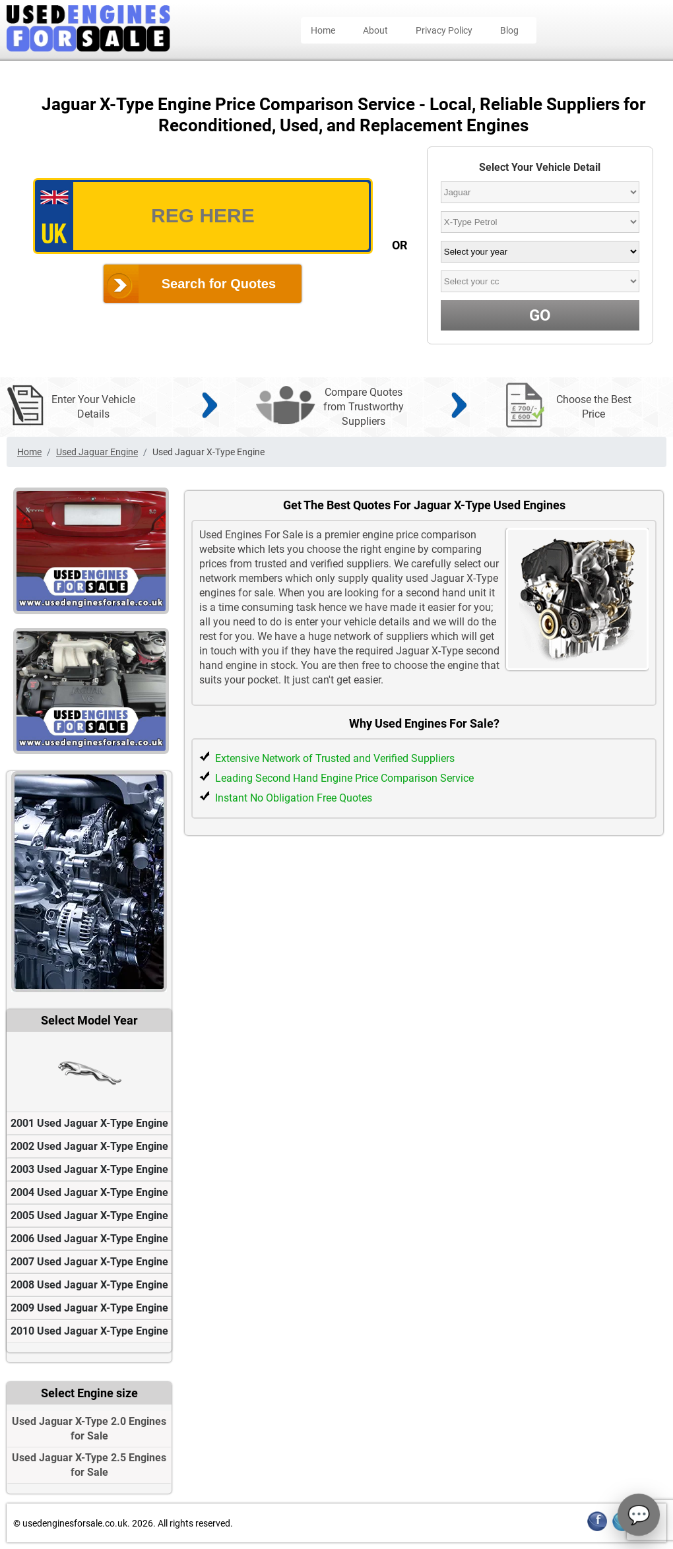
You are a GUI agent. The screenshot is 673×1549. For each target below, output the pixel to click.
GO (540, 315)
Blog (509, 30)
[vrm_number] (203, 216)
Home (323, 30)
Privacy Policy (444, 30)
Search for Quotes (219, 283)
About (375, 30)
